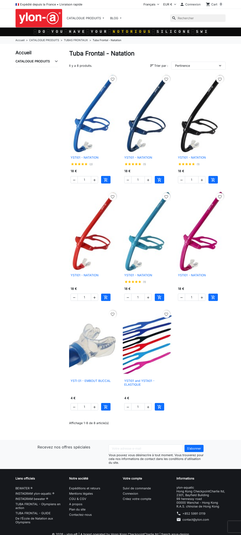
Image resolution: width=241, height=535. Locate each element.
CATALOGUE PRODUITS (84, 18)
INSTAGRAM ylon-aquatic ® (34, 493)
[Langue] (144, 4)
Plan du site (77, 509)
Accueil (23, 52)
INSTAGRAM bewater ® (31, 499)
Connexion (130, 493)
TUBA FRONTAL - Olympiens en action (37, 506)
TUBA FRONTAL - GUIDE (33, 513)
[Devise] (169, 4)
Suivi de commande (137, 488)
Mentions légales (81, 493)
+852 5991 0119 (193, 513)
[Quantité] (84, 179)
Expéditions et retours (84, 488)
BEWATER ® (24, 488)
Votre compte (132, 478)
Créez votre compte (137, 499)
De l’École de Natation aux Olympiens (34, 520)
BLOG (114, 18)
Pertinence (199, 65)
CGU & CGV (77, 499)
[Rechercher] (198, 18)
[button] (190, 4)
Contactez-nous (80, 515)
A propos (75, 504)
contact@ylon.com (195, 519)
